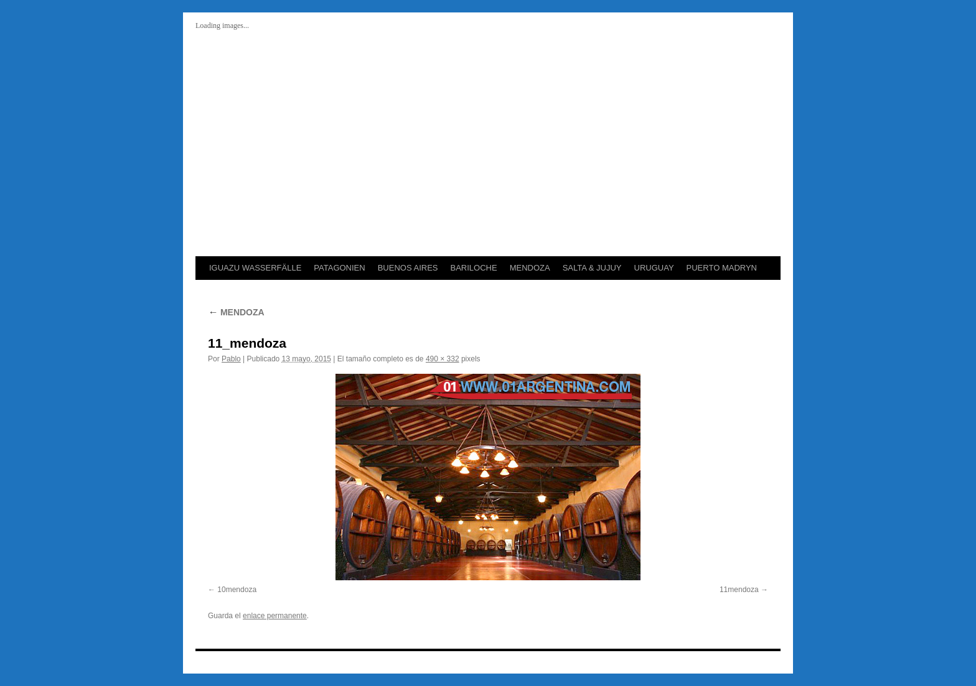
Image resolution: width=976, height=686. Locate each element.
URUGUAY (654, 267)
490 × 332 (442, 359)
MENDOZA (530, 267)
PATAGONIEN (339, 267)
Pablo (231, 359)
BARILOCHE (473, 267)
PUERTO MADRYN (722, 267)
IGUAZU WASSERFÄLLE (255, 267)
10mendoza (236, 589)
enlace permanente (275, 615)
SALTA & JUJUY (592, 267)
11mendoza (739, 589)
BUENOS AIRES (408, 267)
